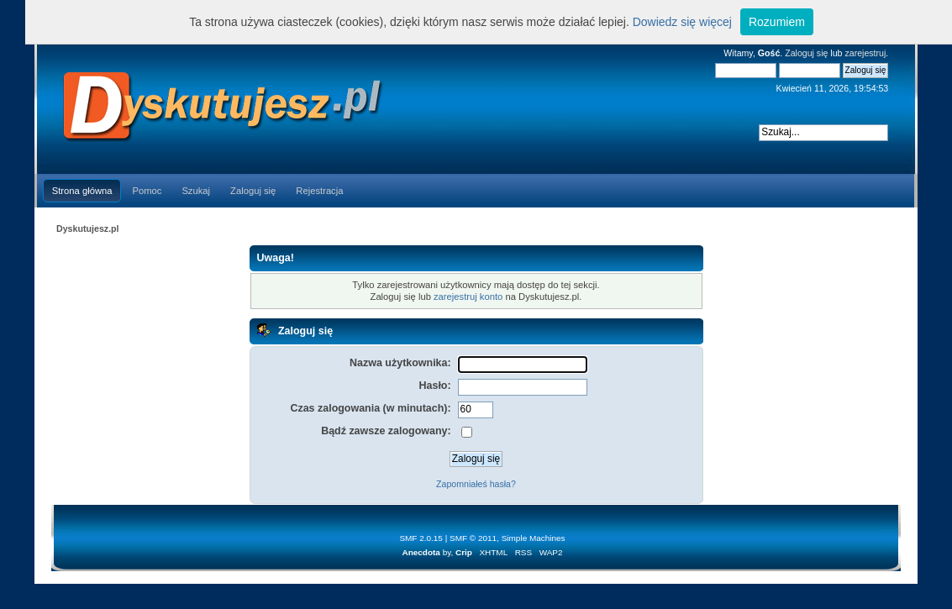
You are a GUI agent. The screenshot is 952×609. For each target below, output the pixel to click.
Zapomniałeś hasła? (476, 484)
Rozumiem (777, 22)
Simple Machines (533, 538)
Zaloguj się (806, 53)
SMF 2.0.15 (421, 538)
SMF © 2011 (473, 538)
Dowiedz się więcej (682, 22)
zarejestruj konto (468, 296)
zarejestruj (865, 53)
